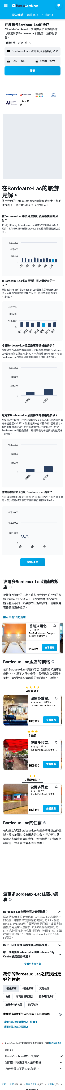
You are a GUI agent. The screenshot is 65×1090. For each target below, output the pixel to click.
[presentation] (10, 587)
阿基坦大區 (31, 1044)
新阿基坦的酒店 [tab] (24, 956)
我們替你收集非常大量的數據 (34, 1022)
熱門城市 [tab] (33, 964)
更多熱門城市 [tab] (46, 956)
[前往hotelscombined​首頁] (25, 5)
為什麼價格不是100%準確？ (34, 1028)
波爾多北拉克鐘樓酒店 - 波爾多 (20, 981)
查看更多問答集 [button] (32, 923)
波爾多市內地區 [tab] (13, 964)
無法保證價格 (55, 1002)
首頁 (4, 1044)
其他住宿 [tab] (44, 948)
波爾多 (50, 1044)
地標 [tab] (7, 956)
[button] (6, 5)
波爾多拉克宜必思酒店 (16, 986)
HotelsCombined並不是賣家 (34, 1016)
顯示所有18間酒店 (14, 617)
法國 (12, 1044)
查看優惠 (49, 647)
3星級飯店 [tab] (10, 948)
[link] (32, 562)
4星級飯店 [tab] (27, 948)
